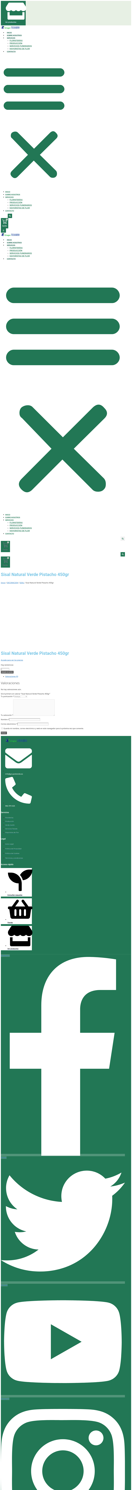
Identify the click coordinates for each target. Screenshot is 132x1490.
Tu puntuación (7, 633)
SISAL (22, 583)
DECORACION (12, 583)
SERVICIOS (11, 245)
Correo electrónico (9, 660)
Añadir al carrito (7, 609)
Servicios (11, 38)
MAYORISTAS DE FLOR (20, 256)
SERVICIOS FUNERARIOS (21, 253)
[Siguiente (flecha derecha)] (4, 1488)
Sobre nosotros (12, 194)
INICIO (7, 515)
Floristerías (16, 41)
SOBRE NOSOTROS (12, 517)
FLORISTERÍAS (16, 248)
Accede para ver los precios (12, 596)
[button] (34, 121)
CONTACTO (11, 259)
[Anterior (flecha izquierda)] (2, 1488)
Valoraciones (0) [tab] (11, 613)
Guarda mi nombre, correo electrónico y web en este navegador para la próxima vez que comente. (43, 665)
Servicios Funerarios (21, 46)
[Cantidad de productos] (5, 606)
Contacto (11, 51)
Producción (16, 43)
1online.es (122, 1481)
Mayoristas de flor (20, 49)
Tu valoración (7, 652)
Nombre (5, 656)
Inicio (7, 192)
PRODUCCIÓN (16, 251)
